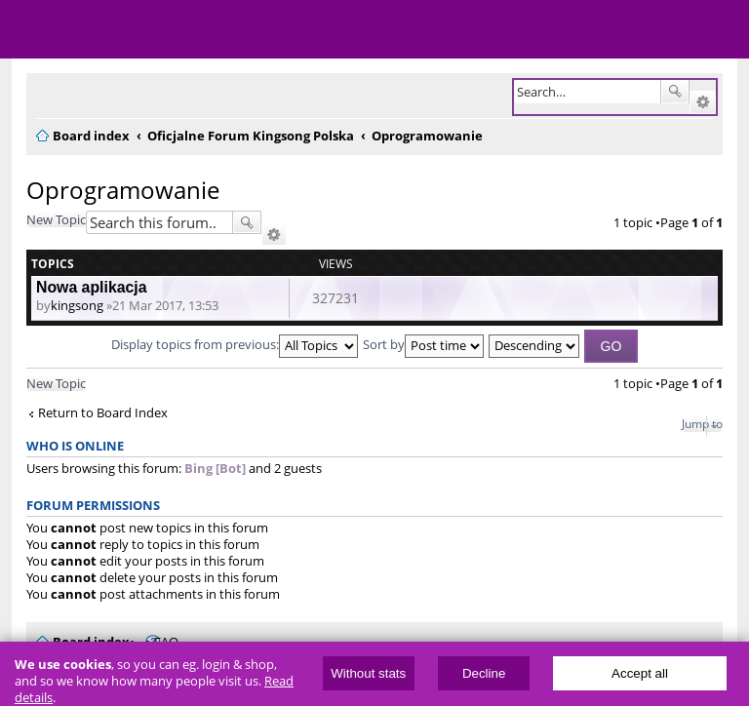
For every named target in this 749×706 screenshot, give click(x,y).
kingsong (77, 305)
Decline (483, 673)
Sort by (423, 344)
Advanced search (703, 102)
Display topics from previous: (234, 344)
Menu (29, 29)
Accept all (639, 673)
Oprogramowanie (122, 190)
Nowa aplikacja (91, 287)
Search (675, 91)
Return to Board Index (103, 413)
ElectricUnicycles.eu (141, 31)
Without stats (368, 673)
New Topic (56, 219)
